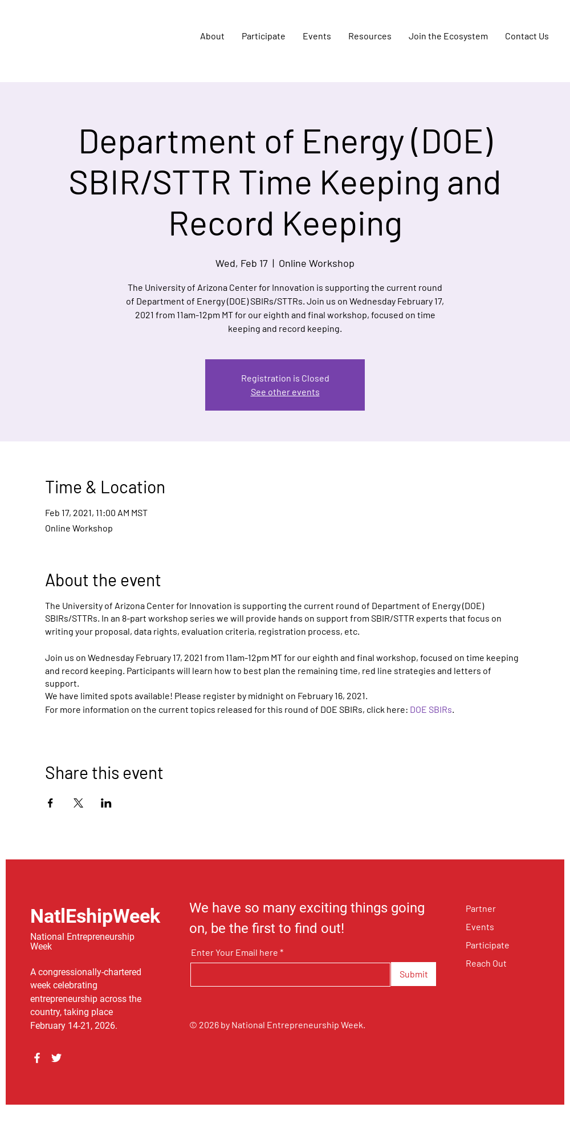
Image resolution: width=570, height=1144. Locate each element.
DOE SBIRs (431, 709)
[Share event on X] (78, 803)
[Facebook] (37, 1058)
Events (480, 926)
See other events (285, 391)
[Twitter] (56, 1058)
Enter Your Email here (234, 952)
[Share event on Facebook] (50, 803)
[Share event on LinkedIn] (106, 803)
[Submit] (413, 974)
